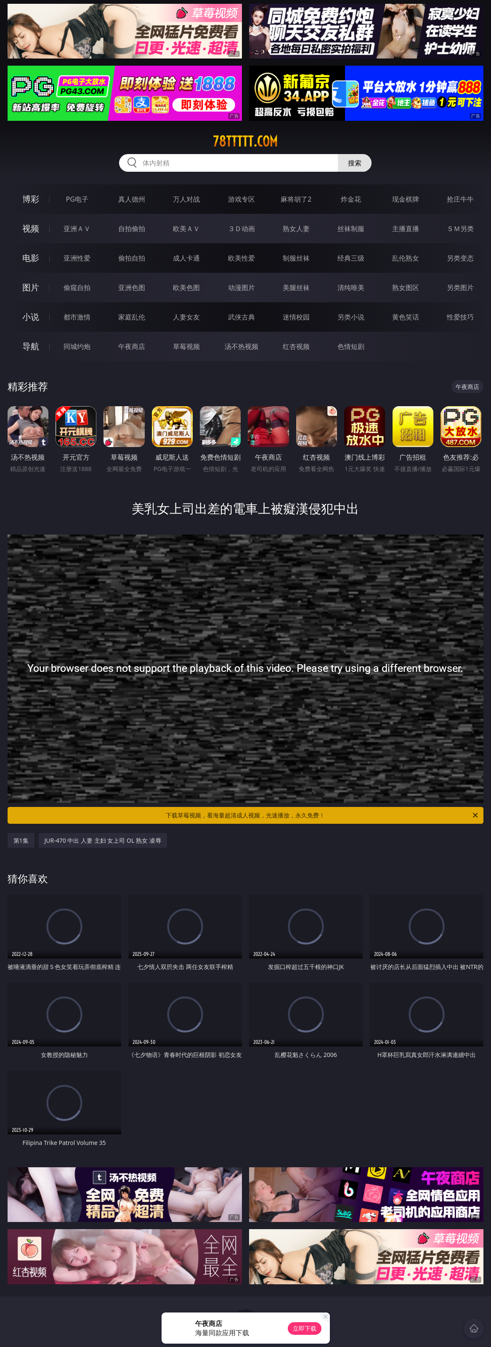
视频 (30, 228)
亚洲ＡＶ (77, 228)
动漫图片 (241, 287)
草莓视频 (186, 346)
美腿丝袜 (296, 287)
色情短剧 (350, 346)
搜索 (354, 163)
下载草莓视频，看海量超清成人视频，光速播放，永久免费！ (322, 815)
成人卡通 (186, 258)
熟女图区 (405, 287)
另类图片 (460, 287)
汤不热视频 (241, 346)
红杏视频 (296, 346)
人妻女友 (186, 317)
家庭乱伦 (131, 317)
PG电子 (77, 199)
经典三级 (350, 258)
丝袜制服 (350, 228)
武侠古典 (241, 317)
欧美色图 (186, 287)
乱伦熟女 (405, 258)
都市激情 (77, 317)
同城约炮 (77, 346)
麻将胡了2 (296, 199)
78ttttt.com (245, 141)
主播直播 (405, 228)
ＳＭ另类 (460, 228)
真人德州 (131, 199)
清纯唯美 (350, 287)
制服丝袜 (296, 258)
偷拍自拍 (131, 258)
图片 (30, 287)
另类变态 (460, 258)
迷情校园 (296, 317)
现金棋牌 (405, 199)
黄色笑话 (405, 317)
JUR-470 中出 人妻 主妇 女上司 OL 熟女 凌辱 (103, 840)
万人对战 (186, 199)
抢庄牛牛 (460, 199)
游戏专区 (241, 199)
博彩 (30, 199)
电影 (30, 258)
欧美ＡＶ (186, 228)
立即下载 (304, 1328)
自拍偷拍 (131, 228)
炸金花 (351, 199)
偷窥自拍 (77, 287)
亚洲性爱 (77, 258)
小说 (30, 316)
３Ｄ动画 (241, 228)
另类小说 (350, 317)
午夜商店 (131, 346)
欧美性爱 (241, 258)
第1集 (21, 840)
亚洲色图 (131, 287)
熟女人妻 (296, 228)
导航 (30, 346)
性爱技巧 (460, 317)
